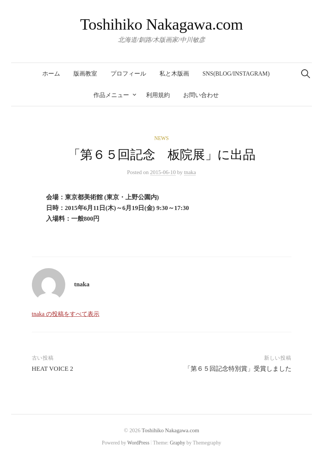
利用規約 (158, 95)
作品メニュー (111, 95)
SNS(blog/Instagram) (236, 73)
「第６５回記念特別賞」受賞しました (237, 368)
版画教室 (85, 73)
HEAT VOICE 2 (52, 368)
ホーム (51, 73)
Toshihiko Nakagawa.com (161, 24)
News (161, 138)
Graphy (177, 443)
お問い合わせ (201, 95)
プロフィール (128, 73)
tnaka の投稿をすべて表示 (66, 314)
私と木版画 (174, 73)
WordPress (138, 443)
